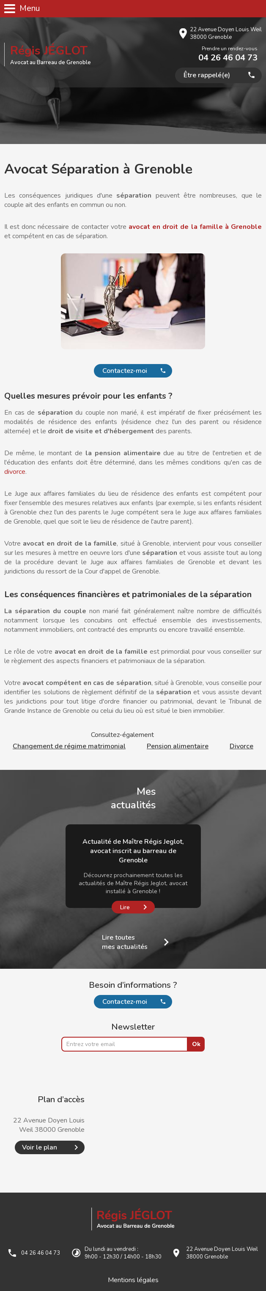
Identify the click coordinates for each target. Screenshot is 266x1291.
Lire (125, 907)
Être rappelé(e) (207, 75)
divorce (14, 471)
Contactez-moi (124, 370)
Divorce (241, 746)
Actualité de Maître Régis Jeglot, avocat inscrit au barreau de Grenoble (133, 851)
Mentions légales (133, 1280)
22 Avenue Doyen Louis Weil (226, 33)
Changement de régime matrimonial (69, 746)
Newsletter (133, 1027)
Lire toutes (125, 942)
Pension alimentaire (177, 746)
